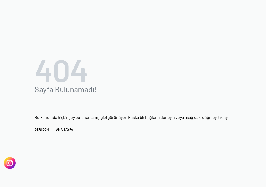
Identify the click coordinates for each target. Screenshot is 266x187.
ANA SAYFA (64, 129)
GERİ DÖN (42, 129)
